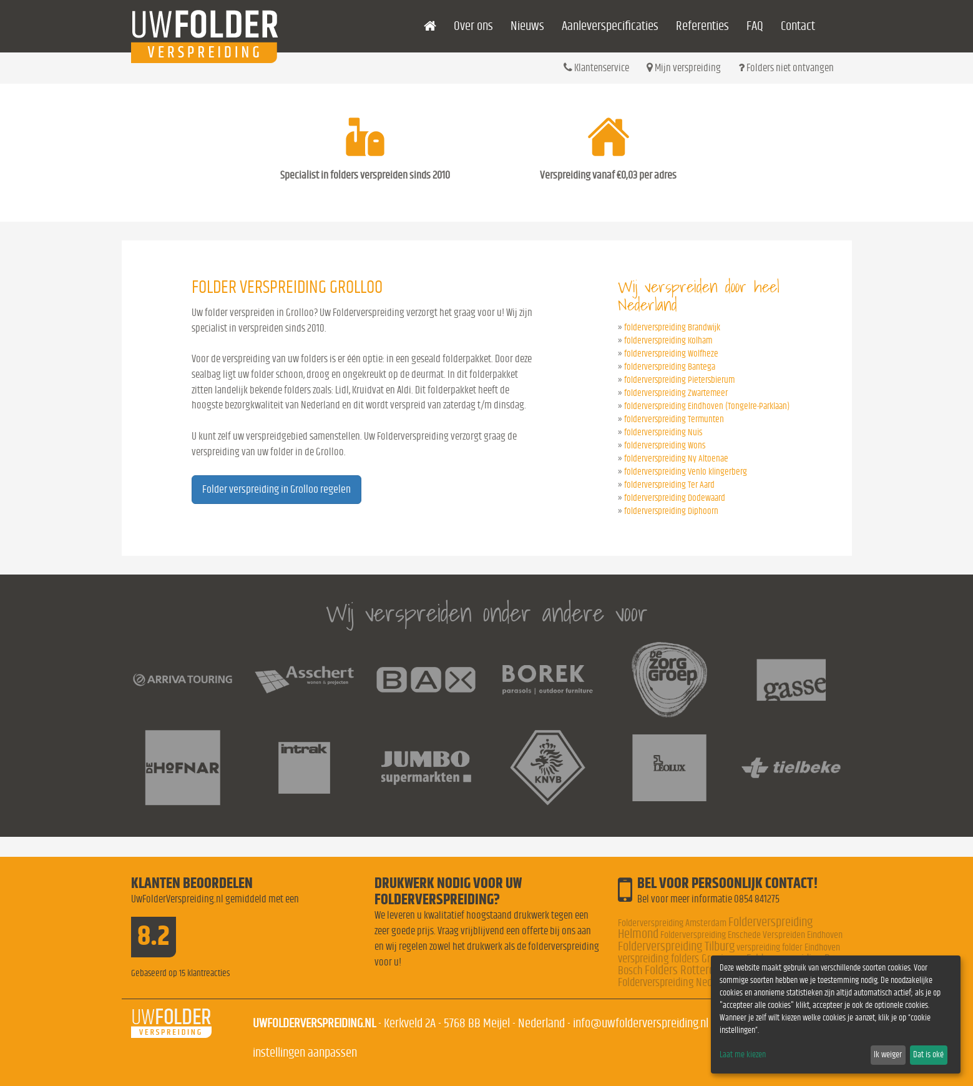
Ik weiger (888, 1054)
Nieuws (527, 25)
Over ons (473, 25)
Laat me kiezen (743, 1054)
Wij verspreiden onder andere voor (487, 613)
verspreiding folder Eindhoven (788, 947)
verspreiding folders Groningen (681, 959)
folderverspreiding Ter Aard (669, 485)
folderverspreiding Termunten (674, 419)
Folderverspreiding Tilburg (676, 946)
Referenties (702, 25)
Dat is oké (928, 1054)
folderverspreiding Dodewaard (674, 498)
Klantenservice (596, 67)
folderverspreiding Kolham (668, 340)
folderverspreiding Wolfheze (671, 353)
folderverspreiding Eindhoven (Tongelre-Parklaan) (707, 406)
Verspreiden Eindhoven (803, 935)
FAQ (754, 25)
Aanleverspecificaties (610, 25)
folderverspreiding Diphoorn (671, 511)
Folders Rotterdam (687, 970)
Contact (798, 25)
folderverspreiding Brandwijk (672, 327)
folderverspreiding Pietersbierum (679, 380)
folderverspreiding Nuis (663, 432)
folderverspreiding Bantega (669, 367)
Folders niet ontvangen (786, 67)
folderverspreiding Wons (664, 445)
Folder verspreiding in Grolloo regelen (276, 489)
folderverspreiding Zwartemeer (676, 393)
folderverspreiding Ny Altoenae (676, 458)
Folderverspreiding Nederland (678, 983)
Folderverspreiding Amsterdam (672, 923)
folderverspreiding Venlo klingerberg (685, 471)
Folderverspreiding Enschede (710, 935)
